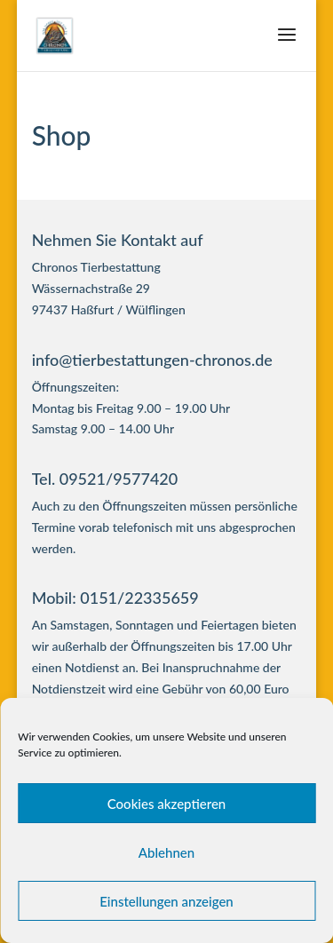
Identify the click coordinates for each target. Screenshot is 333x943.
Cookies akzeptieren (166, 804)
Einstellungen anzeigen (166, 901)
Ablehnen (166, 852)
